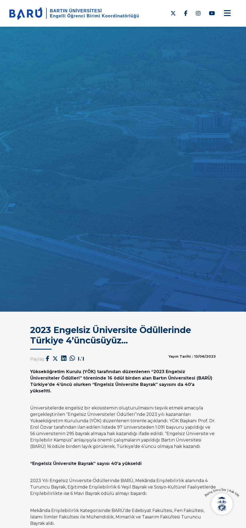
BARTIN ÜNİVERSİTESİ (76, 11)
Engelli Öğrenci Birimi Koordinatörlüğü (94, 16)
